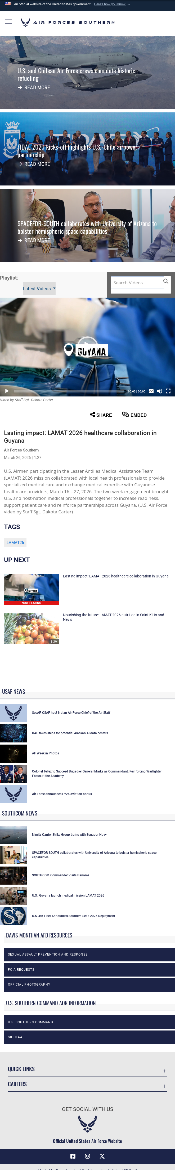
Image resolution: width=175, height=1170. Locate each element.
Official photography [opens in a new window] (29, 984)
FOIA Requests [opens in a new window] (21, 970)
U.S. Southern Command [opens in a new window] (30, 1022)
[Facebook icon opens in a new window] (73, 1156)
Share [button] (101, 415)
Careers (17, 1084)
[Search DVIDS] (137, 282)
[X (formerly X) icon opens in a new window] (102, 1156)
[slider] (69, 391)
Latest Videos (37, 288)
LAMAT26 (15, 542)
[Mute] (159, 391)
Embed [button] (134, 415)
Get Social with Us (87, 1109)
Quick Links (21, 1069)
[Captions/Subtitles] (151, 391)
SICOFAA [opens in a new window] (15, 1037)
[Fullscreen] (168, 391)
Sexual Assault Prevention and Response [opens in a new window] (48, 954)
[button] (112, 4)
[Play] (7, 391)
